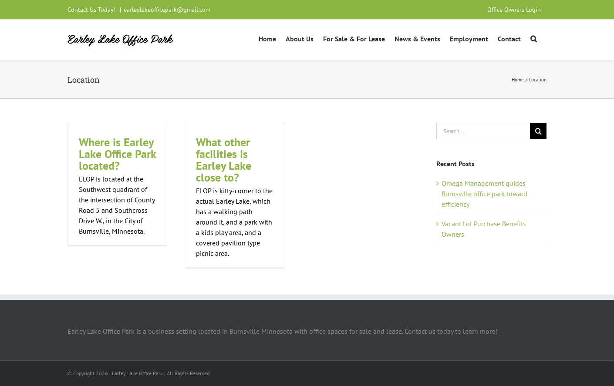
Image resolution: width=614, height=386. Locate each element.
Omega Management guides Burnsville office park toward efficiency (484, 193)
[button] (533, 38)
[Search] (538, 131)
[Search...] (483, 131)
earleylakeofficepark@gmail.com (167, 9)
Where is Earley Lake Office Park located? (117, 154)
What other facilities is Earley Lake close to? (223, 160)
